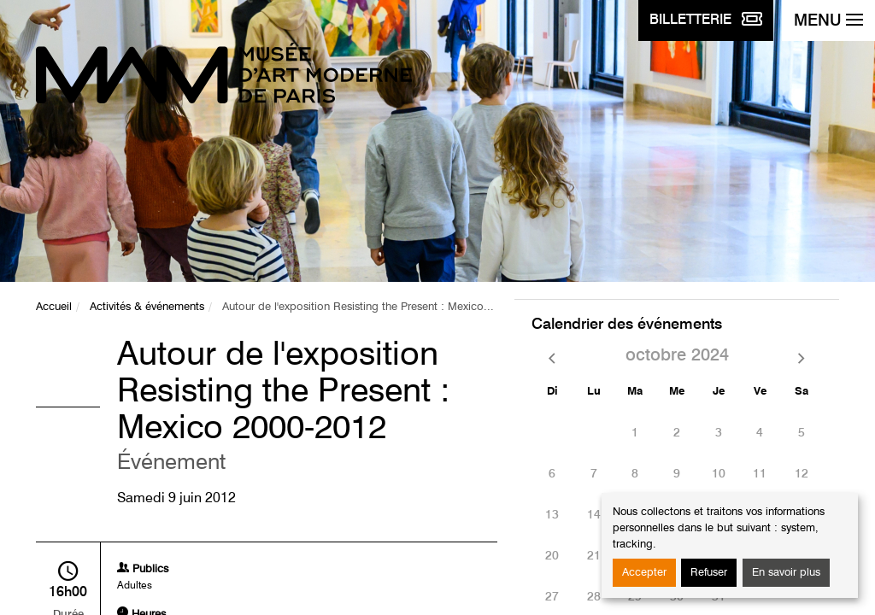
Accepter (644, 572)
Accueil (54, 307)
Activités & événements (147, 307)
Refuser (708, 572)
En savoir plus (786, 572)
